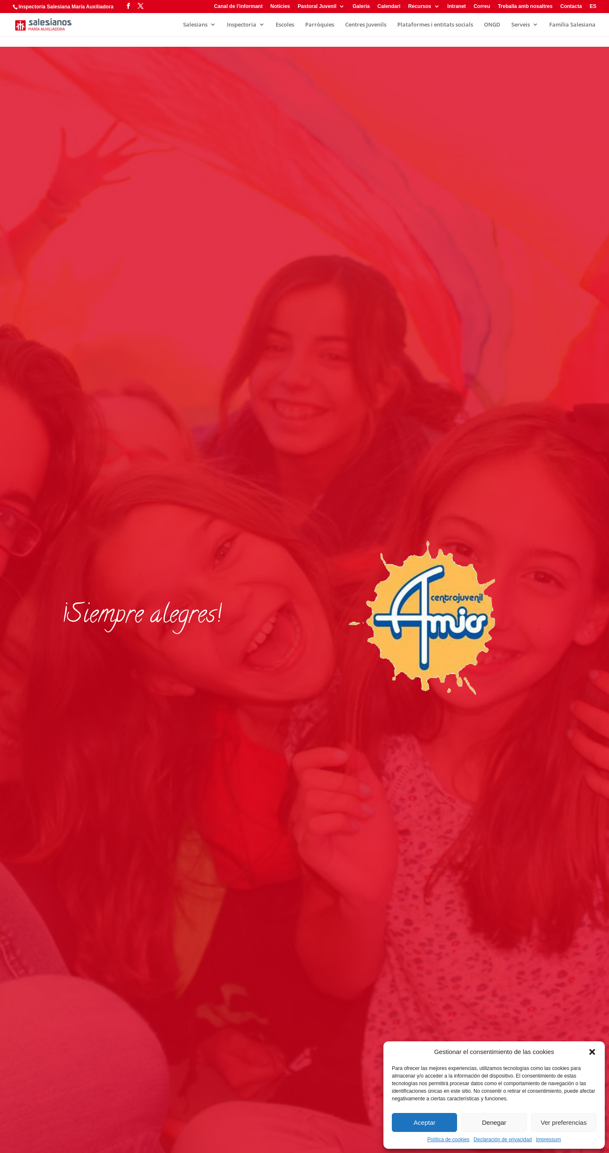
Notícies (280, 6)
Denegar (494, 1122)
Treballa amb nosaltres (525, 6)
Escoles (285, 24)
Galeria (361, 6)
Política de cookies (448, 1139)
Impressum (548, 1139)
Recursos (419, 6)
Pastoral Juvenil (317, 6)
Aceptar (425, 1122)
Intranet (456, 6)
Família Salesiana (572, 24)
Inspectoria (241, 24)
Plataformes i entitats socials (435, 24)
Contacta (571, 6)
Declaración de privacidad (502, 1139)
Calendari (389, 6)
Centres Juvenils (365, 24)
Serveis (520, 24)
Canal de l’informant (238, 6)
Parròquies (319, 24)
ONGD (492, 24)
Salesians (195, 24)
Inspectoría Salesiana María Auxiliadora (66, 7)
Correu (481, 6)
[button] (592, 1052)
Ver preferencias (564, 1122)
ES (593, 6)
